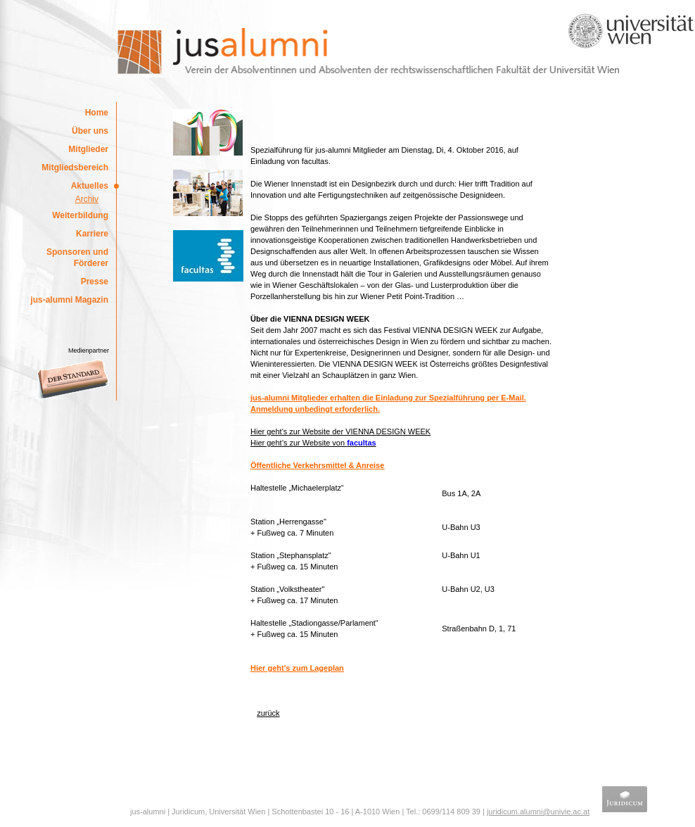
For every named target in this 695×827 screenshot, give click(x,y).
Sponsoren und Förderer (77, 257)
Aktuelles (89, 186)
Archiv (86, 199)
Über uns (90, 131)
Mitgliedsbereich (75, 167)
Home (96, 113)
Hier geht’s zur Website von (313, 442)
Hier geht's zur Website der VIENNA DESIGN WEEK (340, 431)
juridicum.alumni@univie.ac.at (538, 811)
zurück (268, 713)
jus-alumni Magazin (69, 300)
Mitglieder (88, 149)
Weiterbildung (80, 215)
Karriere (92, 234)
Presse (94, 281)
